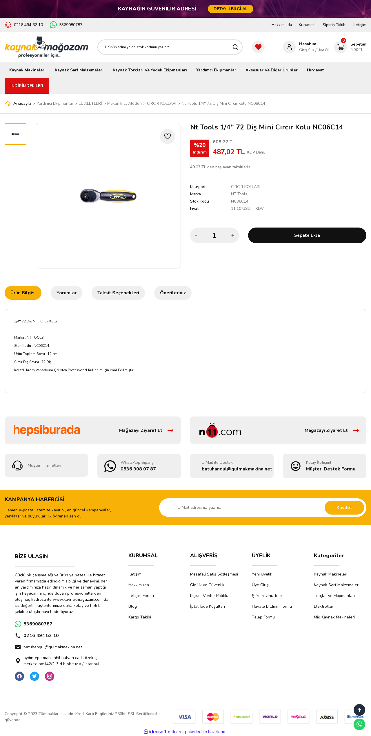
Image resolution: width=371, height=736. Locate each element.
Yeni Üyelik (262, 574)
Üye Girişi (260, 585)
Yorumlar (67, 293)
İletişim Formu (141, 595)
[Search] (170, 47)
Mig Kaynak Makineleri (334, 617)
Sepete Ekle (307, 235)
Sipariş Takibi (334, 25)
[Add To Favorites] (167, 136)
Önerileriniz (173, 293)
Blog (132, 606)
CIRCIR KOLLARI (245, 187)
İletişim (359, 25)
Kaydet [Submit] (344, 507)
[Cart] (350, 47)
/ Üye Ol (322, 50)
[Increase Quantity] (233, 235)
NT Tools (239, 194)
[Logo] (46, 47)
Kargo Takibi (139, 617)
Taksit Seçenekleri (118, 293)
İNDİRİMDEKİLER (26, 86)
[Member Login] (299, 47)
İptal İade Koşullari (207, 606)
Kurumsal (307, 25)
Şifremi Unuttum (267, 595)
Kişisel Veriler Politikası (211, 595)
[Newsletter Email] (262, 507)
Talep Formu (263, 617)
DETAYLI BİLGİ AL (231, 9)
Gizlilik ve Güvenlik (207, 585)
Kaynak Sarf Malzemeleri (336, 585)
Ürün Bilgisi (23, 293)
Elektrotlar (323, 606)
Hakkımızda (282, 25)
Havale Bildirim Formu (272, 606)
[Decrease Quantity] (196, 235)
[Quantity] (214, 235)
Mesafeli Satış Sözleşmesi (214, 574)
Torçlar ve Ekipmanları (334, 595)
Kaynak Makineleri (330, 574)
